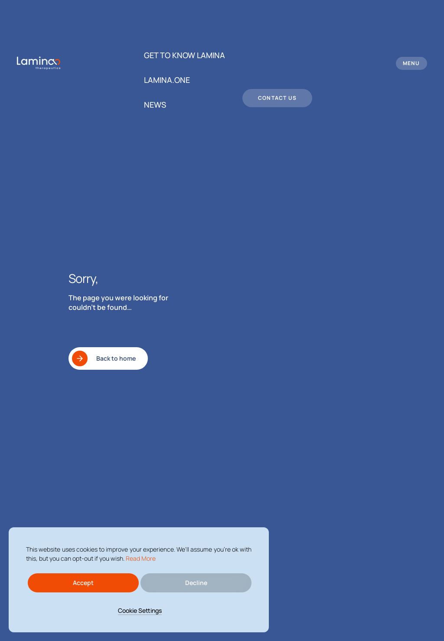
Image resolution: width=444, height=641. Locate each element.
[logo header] (38, 63)
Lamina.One (167, 80)
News (155, 104)
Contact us (277, 98)
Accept (83, 583)
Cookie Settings (140, 610)
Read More (141, 558)
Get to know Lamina (184, 55)
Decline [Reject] (196, 583)
